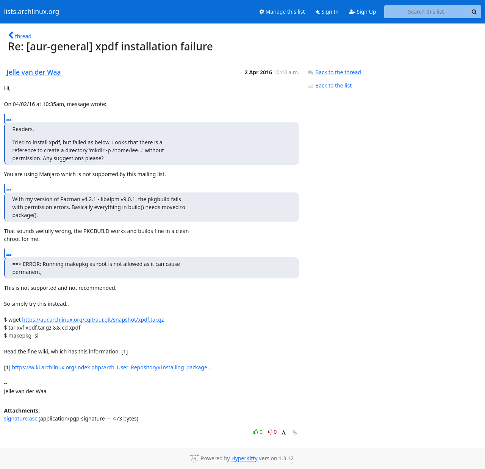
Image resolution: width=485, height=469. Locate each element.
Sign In (327, 11)
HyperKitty (244, 458)
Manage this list (282, 11)
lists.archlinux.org (31, 11)
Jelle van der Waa (34, 72)
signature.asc (21, 418)
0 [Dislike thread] (272, 431)
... (9, 118)
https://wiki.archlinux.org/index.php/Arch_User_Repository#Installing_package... (111, 367)
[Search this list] (426, 11)
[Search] (474, 11)
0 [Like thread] (258, 431)
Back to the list (329, 85)
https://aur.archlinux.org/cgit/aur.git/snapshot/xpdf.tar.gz (93, 319)
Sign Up (362, 11)
